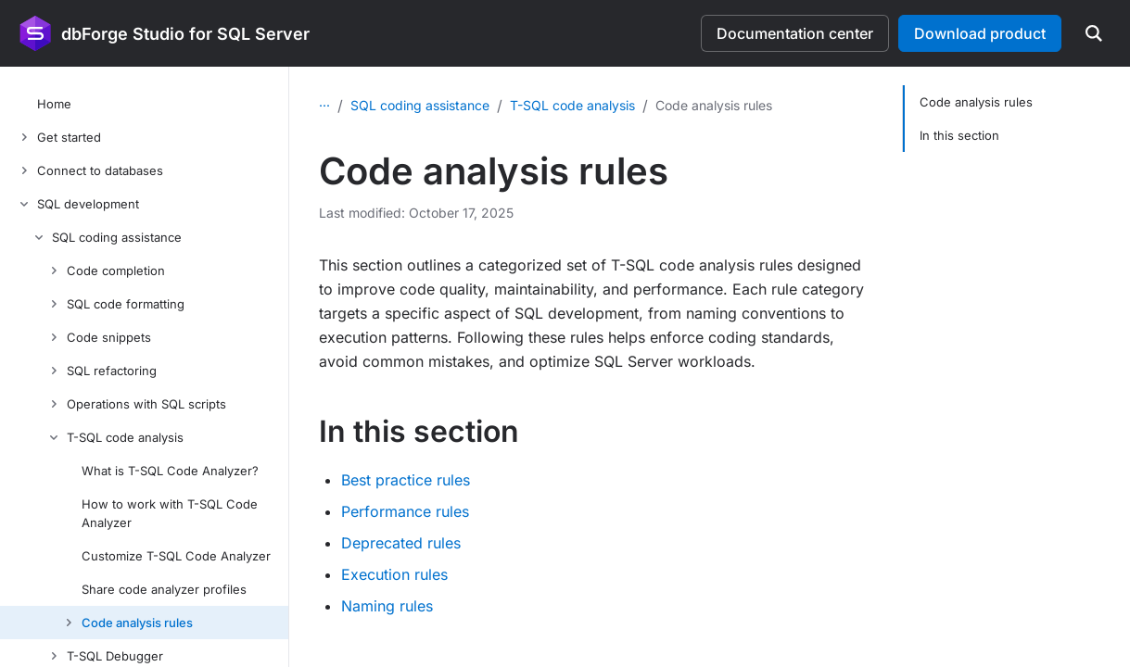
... (324, 101)
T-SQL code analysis (572, 105)
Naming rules (387, 606)
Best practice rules (405, 480)
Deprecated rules (401, 543)
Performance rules (405, 511)
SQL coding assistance (419, 105)
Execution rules (394, 574)
